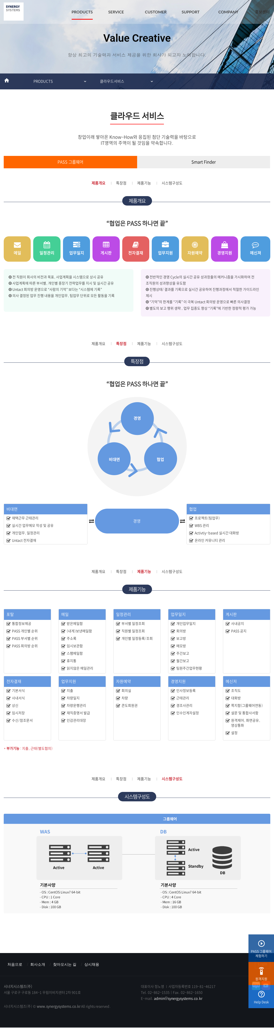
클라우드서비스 (112, 81)
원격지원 (261, 976)
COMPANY (228, 11)
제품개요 (98, 183)
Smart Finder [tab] (203, 162)
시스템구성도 (172, 183)
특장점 (121, 183)
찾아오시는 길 (67, 964)
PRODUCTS (82, 11)
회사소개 (39, 964)
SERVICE (116, 11)
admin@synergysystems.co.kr (178, 999)
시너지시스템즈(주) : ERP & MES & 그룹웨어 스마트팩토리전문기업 (14, 12)
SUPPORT (191, 11)
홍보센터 (262, 11)
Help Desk (261, 999)
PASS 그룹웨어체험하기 (261, 950)
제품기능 (144, 183)
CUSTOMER (156, 11)
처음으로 (15, 964)
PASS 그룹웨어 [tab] (70, 162)
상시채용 (96, 964)
